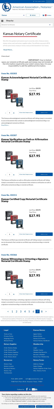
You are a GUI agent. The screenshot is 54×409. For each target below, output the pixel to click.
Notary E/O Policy (39, 338)
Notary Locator (9, 366)
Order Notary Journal (11, 354)
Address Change (38, 364)
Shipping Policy (9, 338)
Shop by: (10, 20)
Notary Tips (8, 370)
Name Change (37, 366)
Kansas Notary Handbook (41, 340)
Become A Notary (9, 368)
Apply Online (37, 334)
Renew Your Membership (41, 356)
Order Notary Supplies (11, 352)
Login (35, 348)
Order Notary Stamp (10, 348)
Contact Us (49, 1)
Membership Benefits (40, 352)
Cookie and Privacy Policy (43, 403)
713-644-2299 (39, 1)
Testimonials (8, 373)
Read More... (8, 50)
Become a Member (39, 354)
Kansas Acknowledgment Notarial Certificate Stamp (26, 78)
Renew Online (37, 336)
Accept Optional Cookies (26, 406)
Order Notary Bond (10, 356)
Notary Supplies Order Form (42, 368)
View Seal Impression (26, 112)
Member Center (38, 350)
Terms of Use (31, 403)
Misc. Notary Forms (39, 370)
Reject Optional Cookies (44, 406)
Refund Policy (8, 340)
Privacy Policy (8, 336)
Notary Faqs (8, 364)
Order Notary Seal (10, 350)
